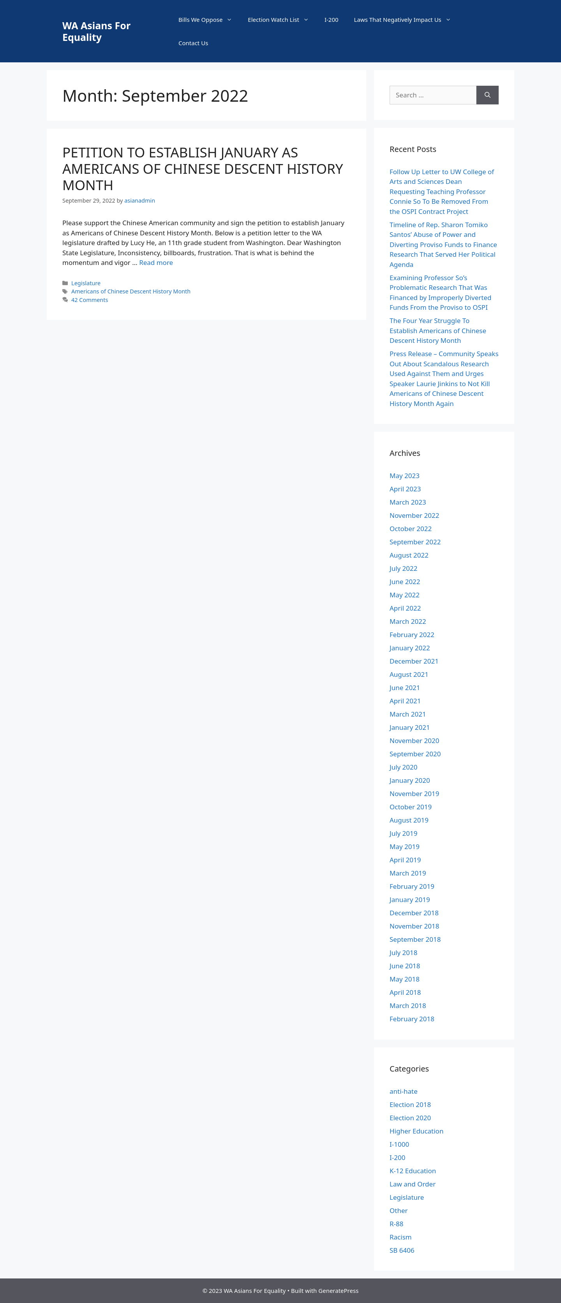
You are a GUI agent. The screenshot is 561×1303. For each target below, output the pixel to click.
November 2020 (414, 740)
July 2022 (404, 568)
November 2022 (414, 515)
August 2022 (409, 555)
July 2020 (404, 767)
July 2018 (404, 952)
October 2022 (411, 528)
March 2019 (408, 873)
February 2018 (412, 1018)
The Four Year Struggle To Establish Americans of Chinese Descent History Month (438, 330)
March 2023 (408, 502)
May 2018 (405, 979)
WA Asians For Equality (96, 31)
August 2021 (409, 674)
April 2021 (405, 700)
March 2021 (408, 714)
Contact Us (193, 43)
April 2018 (405, 992)
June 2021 (405, 687)
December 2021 (414, 661)
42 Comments (89, 300)
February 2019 (412, 886)
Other (399, 1210)
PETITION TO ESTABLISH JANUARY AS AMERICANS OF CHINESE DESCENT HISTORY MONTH (202, 168)
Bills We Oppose (209, 19)
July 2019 (404, 833)
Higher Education (416, 1130)
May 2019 (405, 846)
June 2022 (405, 581)
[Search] (487, 95)
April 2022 (405, 608)
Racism (401, 1236)
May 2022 (405, 594)
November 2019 (414, 793)
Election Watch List (282, 19)
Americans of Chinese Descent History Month (131, 291)
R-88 (397, 1223)
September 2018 (415, 939)
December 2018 (414, 912)
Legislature (86, 283)
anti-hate (404, 1091)
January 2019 (410, 899)
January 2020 (410, 780)
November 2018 (414, 926)
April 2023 (405, 488)
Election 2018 (410, 1104)
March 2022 (408, 621)
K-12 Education (413, 1170)
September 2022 (415, 541)
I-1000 (399, 1144)
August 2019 (409, 820)
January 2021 (410, 727)
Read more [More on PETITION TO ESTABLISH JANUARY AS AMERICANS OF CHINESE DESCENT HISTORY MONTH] (156, 262)
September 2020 (415, 753)
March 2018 (408, 1005)
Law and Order (413, 1183)
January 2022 (410, 647)
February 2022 (412, 634)
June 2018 (405, 965)
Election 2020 (410, 1117)
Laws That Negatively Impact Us (406, 19)
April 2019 (405, 859)
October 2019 (411, 806)
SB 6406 (402, 1250)
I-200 (332, 19)
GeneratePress (338, 1290)
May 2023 (405, 475)
